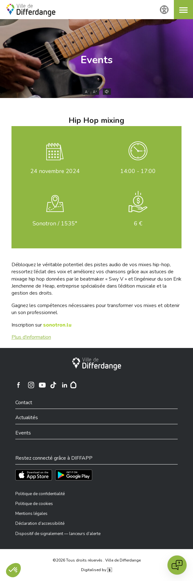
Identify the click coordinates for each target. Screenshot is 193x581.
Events (97, 60)
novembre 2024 (55, 171)
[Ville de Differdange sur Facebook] (18, 385)
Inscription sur (41, 324)
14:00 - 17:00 (138, 171)
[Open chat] (177, 565)
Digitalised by (96, 569)
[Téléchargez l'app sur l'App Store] (33, 475)
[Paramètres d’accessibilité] (164, 9)
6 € (138, 223)
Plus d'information (31, 337)
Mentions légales (31, 514)
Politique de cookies (34, 504)
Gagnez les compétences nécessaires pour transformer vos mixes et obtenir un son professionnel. (95, 309)
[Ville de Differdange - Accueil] (31, 10)
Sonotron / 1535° (55, 223)
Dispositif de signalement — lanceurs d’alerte (57, 534)
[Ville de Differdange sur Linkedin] (64, 385)
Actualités (26, 417)
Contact (23, 402)
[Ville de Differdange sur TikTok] (53, 385)
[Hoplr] (73, 385)
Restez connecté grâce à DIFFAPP (54, 458)
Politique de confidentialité (40, 494)
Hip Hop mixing (96, 120)
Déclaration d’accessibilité (39, 523)
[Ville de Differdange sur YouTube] (42, 385)
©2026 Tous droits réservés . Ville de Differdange (97, 560)
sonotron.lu (57, 324)
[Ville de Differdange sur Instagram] (30, 385)
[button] (183, 9)
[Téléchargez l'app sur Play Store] (73, 475)
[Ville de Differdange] (96, 364)
